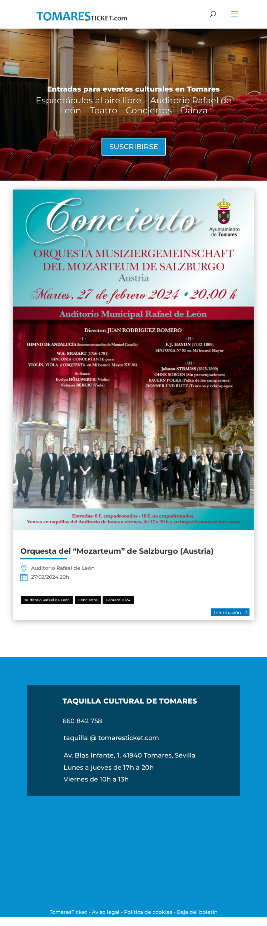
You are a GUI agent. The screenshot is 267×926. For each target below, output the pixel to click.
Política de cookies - (150, 912)
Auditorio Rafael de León (47, 600)
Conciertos (88, 600)
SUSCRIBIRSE (133, 146)
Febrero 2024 (118, 600)
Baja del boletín (197, 912)
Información (227, 612)
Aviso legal (105, 912)
